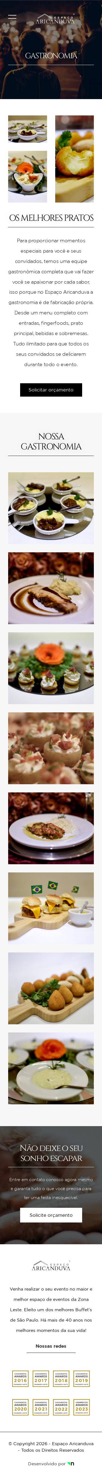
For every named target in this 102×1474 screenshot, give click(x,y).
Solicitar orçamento (51, 389)
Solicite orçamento (51, 1215)
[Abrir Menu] (12, 15)
